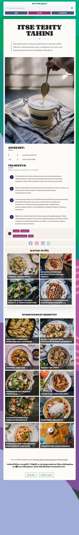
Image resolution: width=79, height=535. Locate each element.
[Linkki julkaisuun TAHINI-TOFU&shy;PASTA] (23, 266)
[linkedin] (43, 243)
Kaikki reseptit (46, 474)
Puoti (39, 13)
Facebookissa (39, 459)
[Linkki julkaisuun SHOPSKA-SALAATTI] (57, 409)
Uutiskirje (63, 13)
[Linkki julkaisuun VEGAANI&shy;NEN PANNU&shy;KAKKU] (57, 435)
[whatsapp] (48, 243)
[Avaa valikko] (72, 8)
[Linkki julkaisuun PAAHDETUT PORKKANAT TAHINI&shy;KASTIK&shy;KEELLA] (56, 292)
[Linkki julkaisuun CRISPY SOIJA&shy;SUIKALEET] (57, 383)
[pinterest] (37, 243)
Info (16, 13)
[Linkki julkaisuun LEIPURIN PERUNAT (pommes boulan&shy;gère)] (22, 331)
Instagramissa (50, 459)
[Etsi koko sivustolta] (37, 8)
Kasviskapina (39, 3)
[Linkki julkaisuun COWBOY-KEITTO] (22, 357)
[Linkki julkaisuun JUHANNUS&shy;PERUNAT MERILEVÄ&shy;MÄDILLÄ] (22, 409)
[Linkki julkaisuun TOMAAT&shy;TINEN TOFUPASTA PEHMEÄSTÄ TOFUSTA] (22, 435)
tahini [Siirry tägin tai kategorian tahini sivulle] (31, 236)
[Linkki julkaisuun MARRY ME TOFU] (57, 357)
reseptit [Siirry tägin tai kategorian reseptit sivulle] (16, 231)
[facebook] (31, 243)
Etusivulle (31, 474)
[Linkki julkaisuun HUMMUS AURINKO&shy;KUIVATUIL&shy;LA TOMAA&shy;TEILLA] (56, 266)
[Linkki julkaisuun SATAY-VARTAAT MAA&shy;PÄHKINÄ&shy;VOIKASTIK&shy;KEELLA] (57, 331)
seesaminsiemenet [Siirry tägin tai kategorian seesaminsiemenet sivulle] (20, 236)
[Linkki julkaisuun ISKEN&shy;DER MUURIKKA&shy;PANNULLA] (22, 383)
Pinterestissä (63, 459)
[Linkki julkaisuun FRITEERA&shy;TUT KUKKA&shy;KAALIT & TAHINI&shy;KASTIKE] (23, 292)
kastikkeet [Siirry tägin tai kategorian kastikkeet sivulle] (25, 231)
